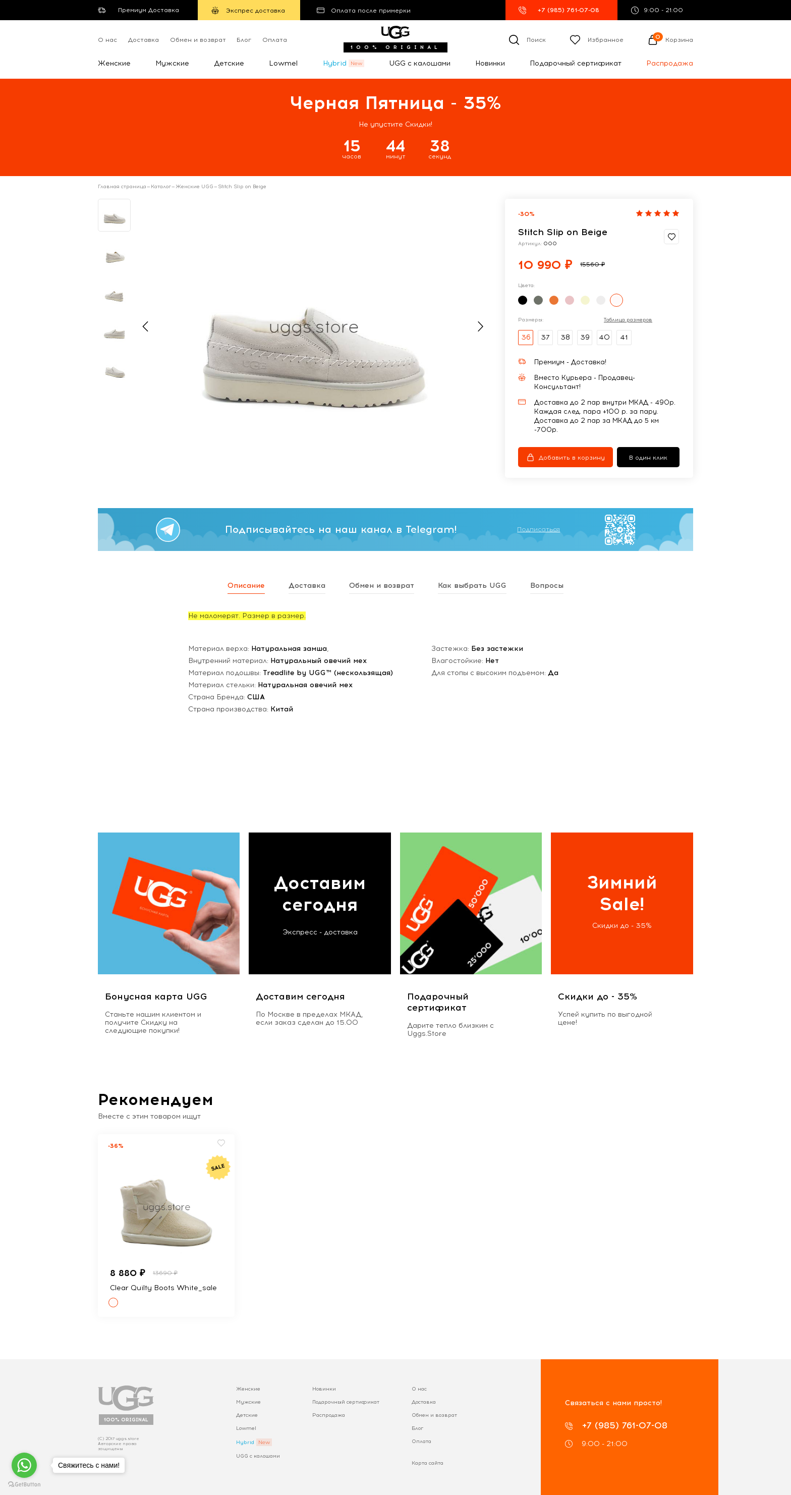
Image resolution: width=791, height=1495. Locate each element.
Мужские (172, 63)
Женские (114, 63)
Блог (244, 39)
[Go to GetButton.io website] (24, 1484)
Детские (229, 63)
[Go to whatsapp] (24, 1465)
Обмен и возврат (198, 39)
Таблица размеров (628, 320)
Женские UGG (194, 187)
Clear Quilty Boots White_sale (163, 1288)
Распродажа (669, 63)
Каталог (161, 187)
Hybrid (335, 63)
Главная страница (122, 187)
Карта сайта (427, 1463)
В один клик (648, 457)
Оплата (274, 39)
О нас (107, 39)
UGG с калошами (419, 63)
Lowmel (283, 63)
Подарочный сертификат (576, 63)
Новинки (490, 63)
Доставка (143, 39)
